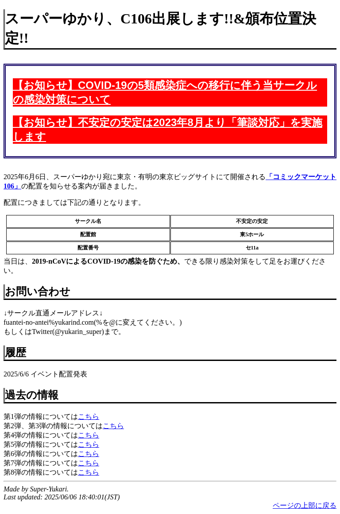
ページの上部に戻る (304, 505)
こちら (88, 416)
